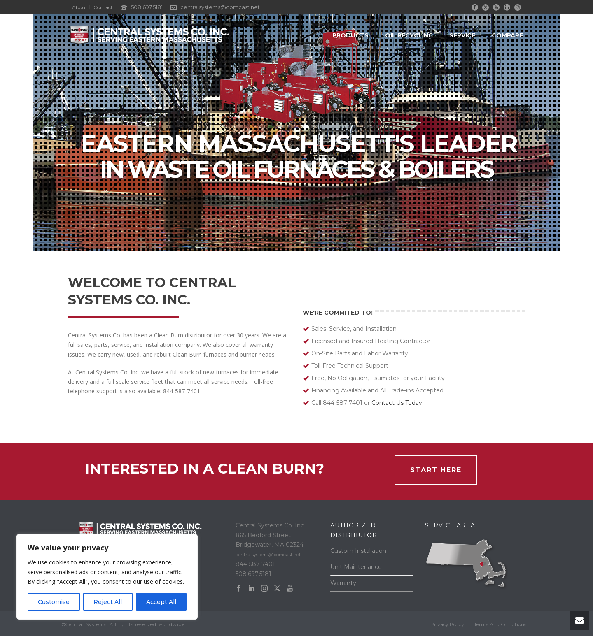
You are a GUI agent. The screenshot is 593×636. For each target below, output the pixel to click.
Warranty (343, 583)
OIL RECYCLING (409, 35)
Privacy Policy (447, 624)
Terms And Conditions (500, 624)
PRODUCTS (350, 35)
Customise (54, 602)
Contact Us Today (396, 402)
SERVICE (462, 35)
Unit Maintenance (356, 567)
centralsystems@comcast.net (220, 7)
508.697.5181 (147, 7)
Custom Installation (358, 551)
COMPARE (507, 35)
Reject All (107, 602)
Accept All (161, 602)
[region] (107, 577)
